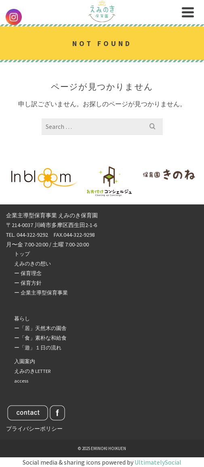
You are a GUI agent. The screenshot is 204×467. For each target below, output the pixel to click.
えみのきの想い (32, 264)
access (21, 381)
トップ (22, 254)
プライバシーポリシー (34, 428)
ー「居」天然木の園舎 (40, 328)
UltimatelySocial (158, 462)
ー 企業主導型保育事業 (41, 293)
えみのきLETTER (32, 371)
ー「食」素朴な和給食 (40, 338)
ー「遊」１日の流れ (37, 348)
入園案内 (24, 361)
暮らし (22, 319)
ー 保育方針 (28, 283)
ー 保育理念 (28, 273)
